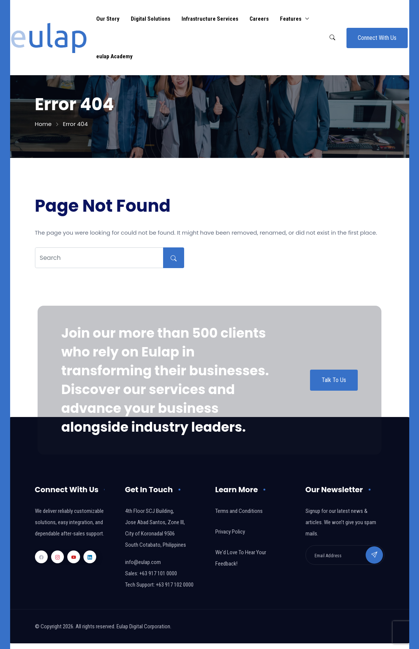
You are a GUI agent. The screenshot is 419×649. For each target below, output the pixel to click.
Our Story (107, 18)
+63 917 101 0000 (158, 573)
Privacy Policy (230, 531)
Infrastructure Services (210, 18)
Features (290, 18)
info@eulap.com (143, 562)
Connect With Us (377, 37)
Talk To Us (334, 380)
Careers (259, 18)
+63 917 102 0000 (175, 584)
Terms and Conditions (239, 511)
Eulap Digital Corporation (143, 626)
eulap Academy (114, 56)
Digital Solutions (150, 18)
